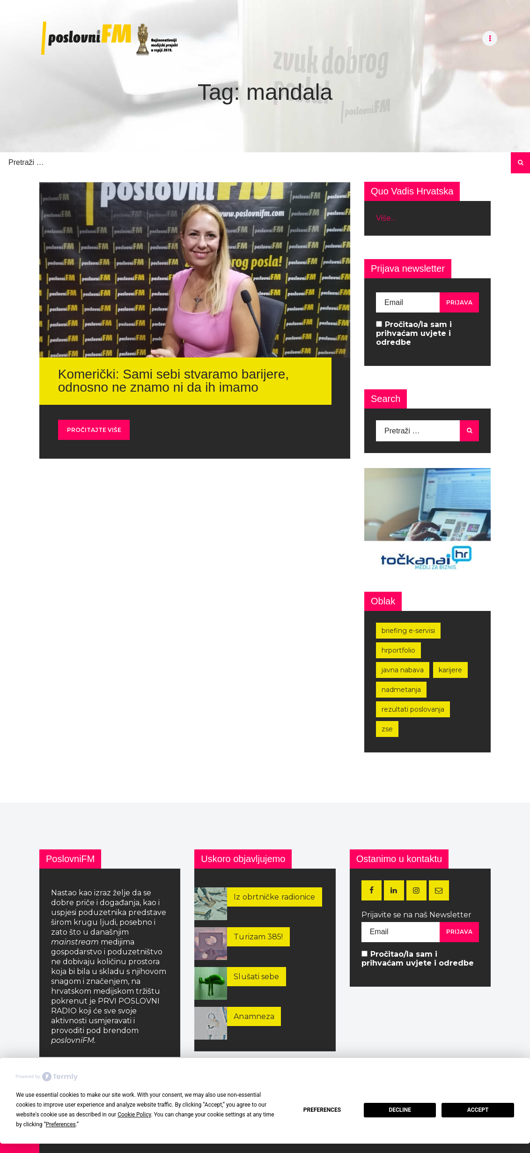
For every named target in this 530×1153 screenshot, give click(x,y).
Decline (400, 1110)
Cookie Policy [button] (134, 1114)
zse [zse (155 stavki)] (387, 729)
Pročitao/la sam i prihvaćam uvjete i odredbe (414, 333)
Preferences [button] (61, 1124)
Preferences (322, 1110)
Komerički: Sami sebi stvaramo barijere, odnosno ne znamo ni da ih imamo (173, 380)
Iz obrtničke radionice (274, 897)
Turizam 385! (258, 936)
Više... (385, 218)
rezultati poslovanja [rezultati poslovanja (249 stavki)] (413, 709)
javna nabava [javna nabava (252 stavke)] (403, 670)
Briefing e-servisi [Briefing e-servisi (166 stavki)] (408, 630)
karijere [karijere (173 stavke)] (450, 670)
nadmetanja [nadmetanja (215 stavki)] (401, 689)
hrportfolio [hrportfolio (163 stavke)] (398, 650)
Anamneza (254, 1016)
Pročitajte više (94, 429)
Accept (478, 1110)
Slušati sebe (256, 976)
